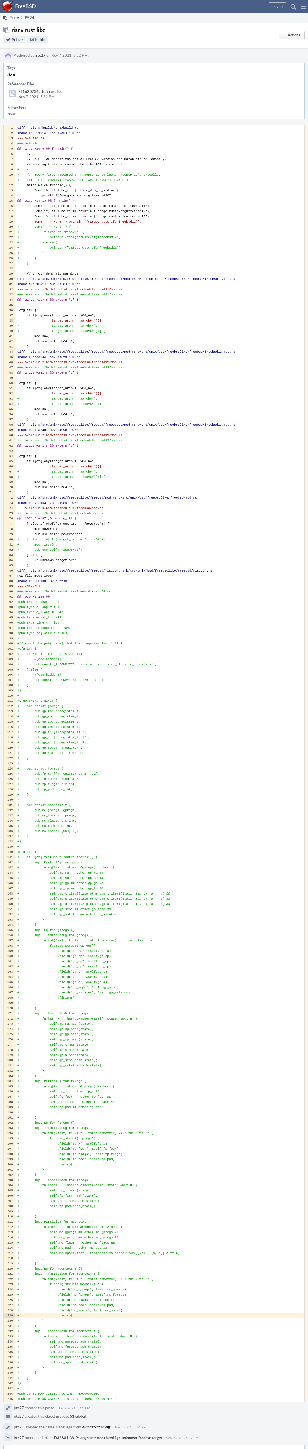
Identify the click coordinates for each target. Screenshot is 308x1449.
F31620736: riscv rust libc (40, 91)
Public (40, 39)
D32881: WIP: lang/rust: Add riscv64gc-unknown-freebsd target (108, 1437)
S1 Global (78, 1416)
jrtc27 (40, 55)
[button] (303, 6)
